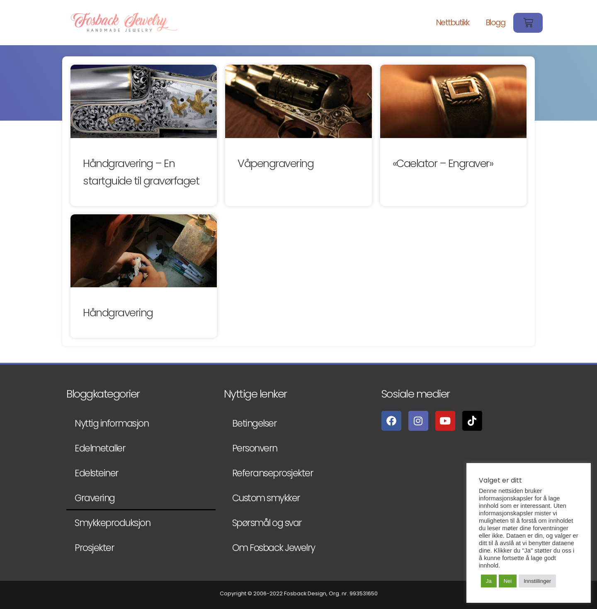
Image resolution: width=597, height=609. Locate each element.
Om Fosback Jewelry (273, 547)
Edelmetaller (100, 448)
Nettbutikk (452, 22)
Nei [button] (508, 581)
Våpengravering (275, 163)
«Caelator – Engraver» (443, 163)
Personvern (254, 448)
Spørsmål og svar (267, 522)
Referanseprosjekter (272, 473)
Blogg (495, 22)
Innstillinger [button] (537, 581)
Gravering (95, 498)
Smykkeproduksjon (112, 522)
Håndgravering (118, 312)
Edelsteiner (97, 473)
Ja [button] (489, 581)
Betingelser (254, 423)
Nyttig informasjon (111, 423)
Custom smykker (266, 498)
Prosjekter (94, 547)
